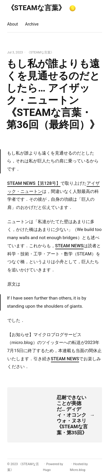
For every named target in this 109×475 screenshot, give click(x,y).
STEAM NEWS (69, 245)
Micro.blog (77, 470)
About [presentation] (12, 24)
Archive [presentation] (31, 24)
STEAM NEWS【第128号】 (34, 183)
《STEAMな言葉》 (36, 8)
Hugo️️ (47, 470)
